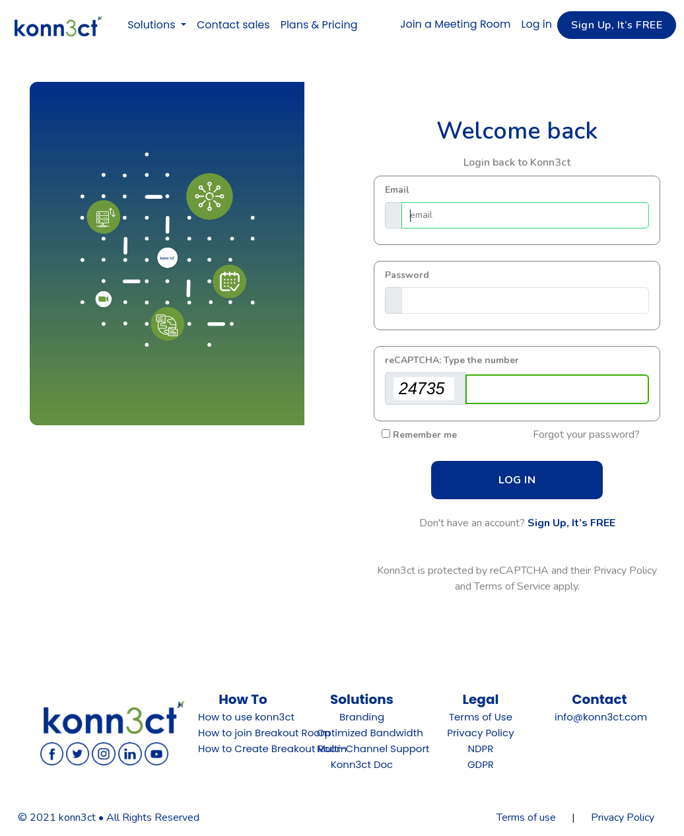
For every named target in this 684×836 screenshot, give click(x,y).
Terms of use (526, 817)
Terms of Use (480, 717)
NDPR (480, 748)
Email (397, 190)
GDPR (480, 764)
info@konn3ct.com (601, 717)
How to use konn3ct (246, 717)
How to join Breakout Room (264, 733)
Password (407, 275)
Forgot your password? (586, 434)
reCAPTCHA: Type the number (452, 360)
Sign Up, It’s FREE (571, 523)
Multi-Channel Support (373, 748)
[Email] (525, 215)
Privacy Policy (480, 733)
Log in (537, 24)
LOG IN (516, 480)
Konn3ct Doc (362, 764)
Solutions (152, 24)
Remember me (425, 435)
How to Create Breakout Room (272, 748)
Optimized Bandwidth (370, 733)
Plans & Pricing (319, 24)
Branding (361, 717)
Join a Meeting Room (455, 24)
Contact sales (233, 24)
